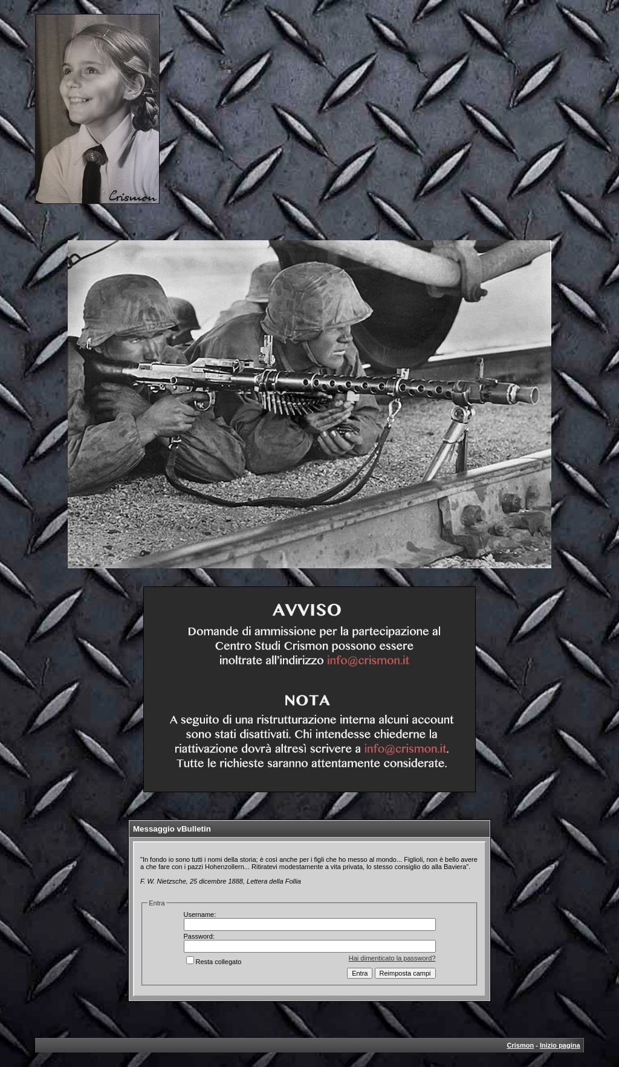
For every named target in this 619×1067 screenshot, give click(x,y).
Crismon (520, 1045)
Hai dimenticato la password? (392, 958)
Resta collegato (214, 961)
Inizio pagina (560, 1045)
